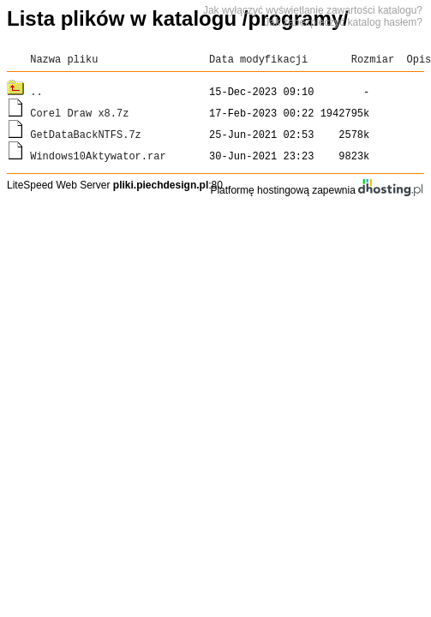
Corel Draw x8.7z (79, 112)
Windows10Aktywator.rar (97, 155)
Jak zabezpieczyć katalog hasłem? (343, 22)
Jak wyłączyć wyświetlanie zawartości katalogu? (312, 10)
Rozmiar (372, 58)
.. (36, 91)
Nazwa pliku (64, 58)
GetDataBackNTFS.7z (85, 134)
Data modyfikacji (258, 58)
